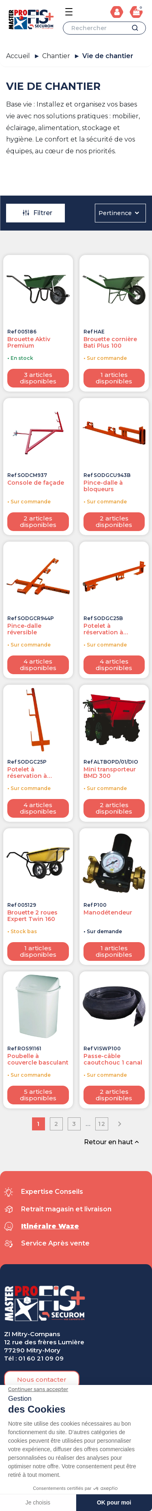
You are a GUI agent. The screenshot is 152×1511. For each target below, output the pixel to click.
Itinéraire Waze (50, 1226)
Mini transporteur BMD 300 (109, 772)
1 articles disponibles (114, 378)
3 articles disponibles (38, 378)
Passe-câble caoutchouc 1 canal (112, 1059)
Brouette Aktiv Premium (28, 342)
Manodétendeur (107, 912)
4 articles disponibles (38, 665)
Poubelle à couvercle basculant (38, 1059)
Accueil (18, 56)
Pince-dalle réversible (24, 629)
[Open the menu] (69, 12)
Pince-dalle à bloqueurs (103, 485)
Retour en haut (112, 1142)
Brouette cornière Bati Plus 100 (110, 342)
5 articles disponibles (38, 1095)
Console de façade (35, 482)
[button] (41, 1380)
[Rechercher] (104, 28)
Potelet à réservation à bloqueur (103, 629)
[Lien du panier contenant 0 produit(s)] (136, 12)
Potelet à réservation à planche (27, 772)
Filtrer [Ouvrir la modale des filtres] (37, 213)
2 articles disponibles (38, 521)
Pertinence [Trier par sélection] (119, 213)
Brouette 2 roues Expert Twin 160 (32, 915)
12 (102, 1124)
